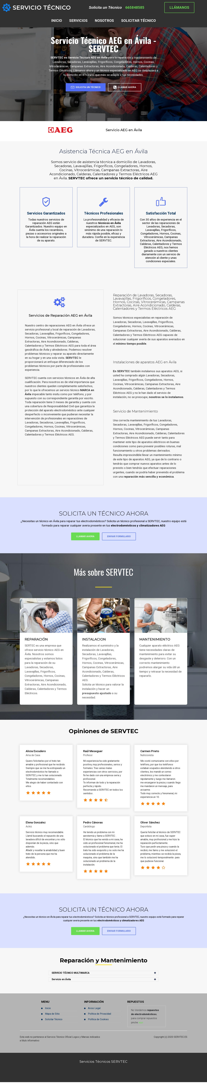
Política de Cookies (98, 1025)
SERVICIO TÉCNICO (42, 7)
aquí (141, 1028)
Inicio (48, 1014)
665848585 (138, 7)
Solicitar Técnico (53, 1025)
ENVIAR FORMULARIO (123, 539)
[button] (103, 979)
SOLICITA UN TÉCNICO (80, 88)
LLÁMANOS (188, 7)
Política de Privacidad (99, 1019)
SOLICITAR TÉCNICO (138, 21)
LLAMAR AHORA (131, 88)
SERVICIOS (78, 21)
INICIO (56, 21)
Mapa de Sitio (52, 1019)
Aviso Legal (94, 1014)
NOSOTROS (104, 21)
